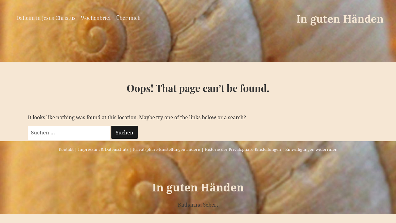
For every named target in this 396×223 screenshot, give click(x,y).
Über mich (128, 17)
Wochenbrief (96, 17)
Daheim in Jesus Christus (45, 17)
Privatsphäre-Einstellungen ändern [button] (166, 149)
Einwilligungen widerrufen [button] (311, 149)
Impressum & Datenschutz (103, 149)
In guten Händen (340, 19)
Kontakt (66, 149)
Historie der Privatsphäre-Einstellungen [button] (242, 149)
